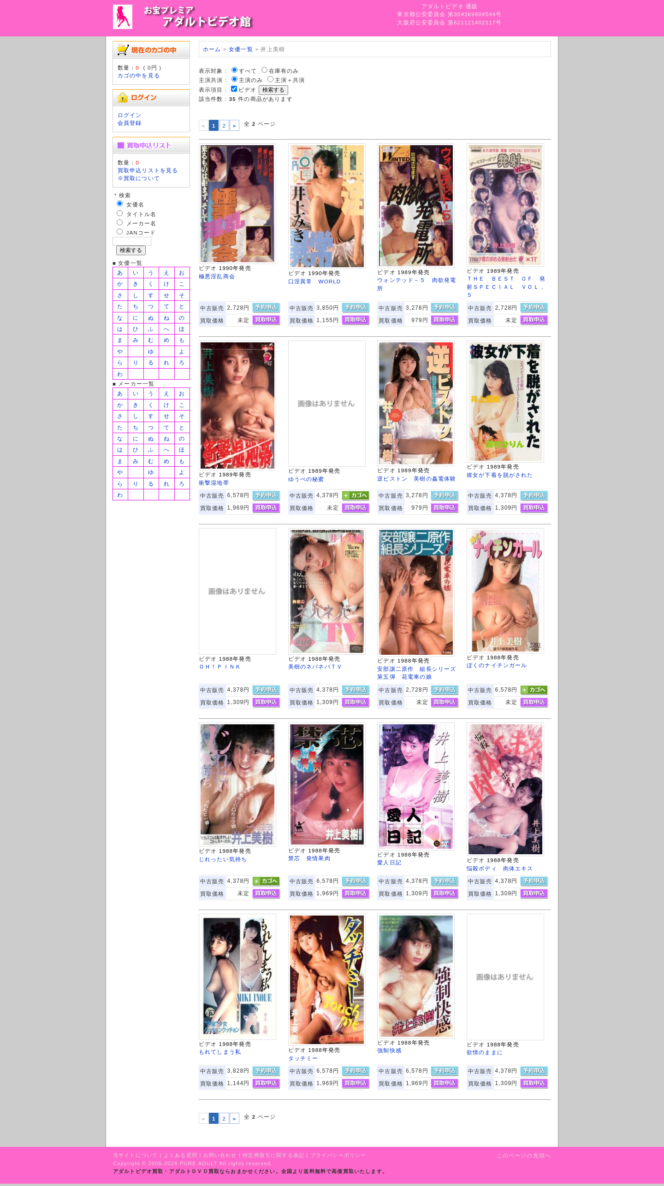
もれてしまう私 (220, 1052)
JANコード (141, 232)
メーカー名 (141, 223)
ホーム (212, 49)
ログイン (130, 115)
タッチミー (303, 1058)
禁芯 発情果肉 (309, 858)
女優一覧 (241, 49)
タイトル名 (141, 214)
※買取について (139, 178)
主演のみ (251, 80)
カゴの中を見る (139, 75)
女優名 (135, 204)
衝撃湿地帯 (214, 483)
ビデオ (247, 90)
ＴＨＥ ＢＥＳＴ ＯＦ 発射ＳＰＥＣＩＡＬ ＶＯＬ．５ (506, 287)
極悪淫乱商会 (217, 276)
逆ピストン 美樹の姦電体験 (416, 478)
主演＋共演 (290, 80)
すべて (248, 71)
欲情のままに (485, 1052)
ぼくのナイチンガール (497, 665)
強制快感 (389, 1050)
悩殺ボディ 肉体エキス (500, 868)
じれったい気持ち (223, 859)
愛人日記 (389, 862)
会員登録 (130, 123)
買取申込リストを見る (148, 170)
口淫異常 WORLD (314, 281)
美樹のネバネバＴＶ (315, 666)
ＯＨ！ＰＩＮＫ (220, 666)
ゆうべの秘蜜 (306, 479)
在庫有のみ (284, 71)
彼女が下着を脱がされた (500, 475)
